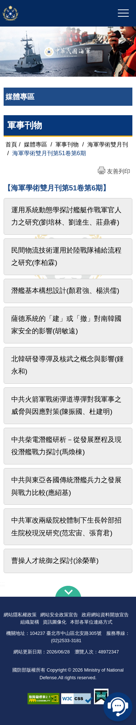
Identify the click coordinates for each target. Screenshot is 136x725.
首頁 (11, 144)
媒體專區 (35, 144)
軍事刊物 (24, 125)
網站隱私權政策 (20, 614)
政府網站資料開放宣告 (105, 614)
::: (2, 583)
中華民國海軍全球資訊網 (41, 13)
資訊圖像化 (54, 622)
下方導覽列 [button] (68, 591)
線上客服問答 (117, 706)
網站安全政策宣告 (59, 614)
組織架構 (29, 622)
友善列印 (118, 171)
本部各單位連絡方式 (91, 622)
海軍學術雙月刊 (107, 144)
